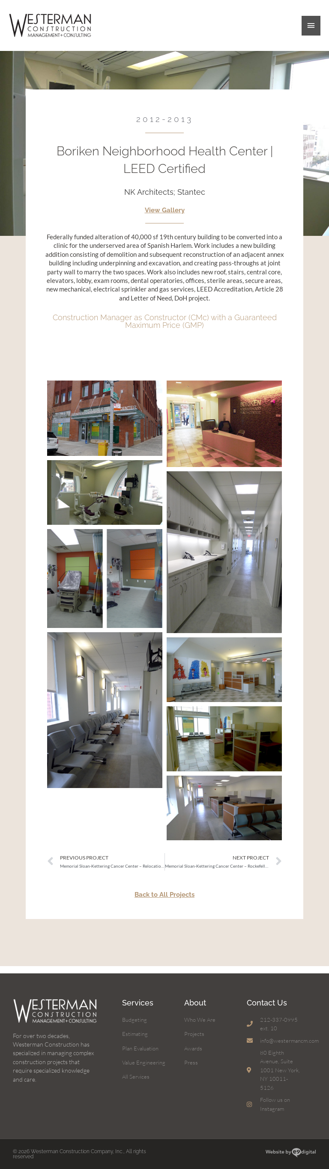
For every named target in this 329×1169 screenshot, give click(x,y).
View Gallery (165, 216)
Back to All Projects (164, 901)
